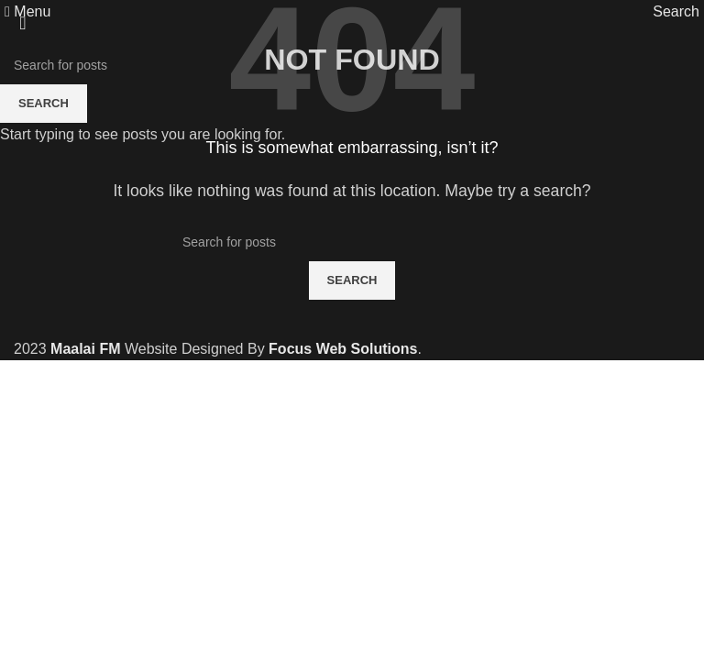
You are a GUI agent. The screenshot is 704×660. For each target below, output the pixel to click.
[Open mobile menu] (27, 11)
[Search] (676, 11)
